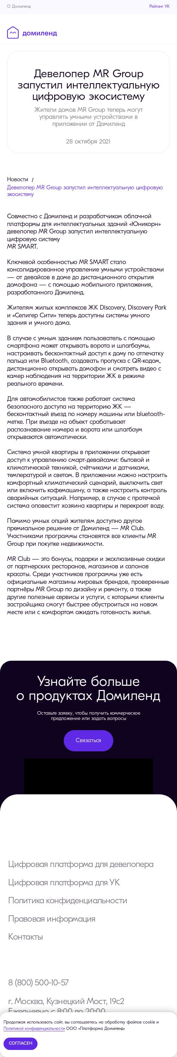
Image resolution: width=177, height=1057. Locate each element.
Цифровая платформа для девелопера (80, 864)
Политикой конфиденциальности (34, 1029)
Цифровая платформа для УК (63, 883)
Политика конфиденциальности (67, 901)
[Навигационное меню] (165, 32)
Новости (17, 180)
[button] (88, 740)
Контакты (25, 937)
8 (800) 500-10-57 (38, 983)
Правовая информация (51, 919)
